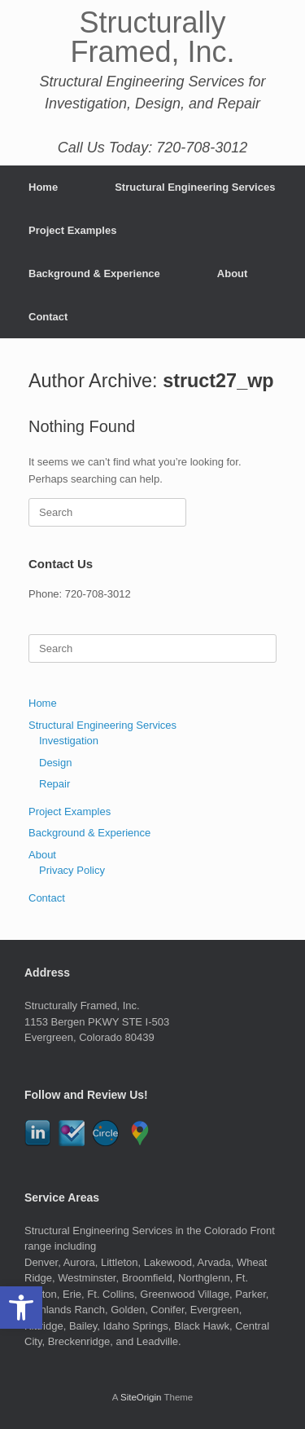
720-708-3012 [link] (98, 594)
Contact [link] (48, 317)
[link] (21, 1307)
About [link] (232, 273)
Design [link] (55, 762)
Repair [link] (54, 784)
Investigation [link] (68, 740)
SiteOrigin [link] (141, 1397)
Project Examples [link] (72, 230)
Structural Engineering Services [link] (195, 187)
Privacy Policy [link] (72, 870)
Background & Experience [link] (94, 273)
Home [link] (43, 187)
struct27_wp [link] (218, 380)
